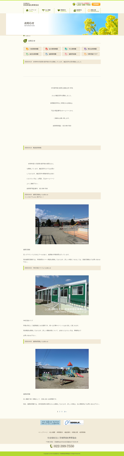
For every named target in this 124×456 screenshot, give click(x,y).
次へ (65, 411)
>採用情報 (82, 432)
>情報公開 (75, 432)
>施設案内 (67, 432)
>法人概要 (52, 432)
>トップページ (43, 432)
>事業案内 (59, 432)
